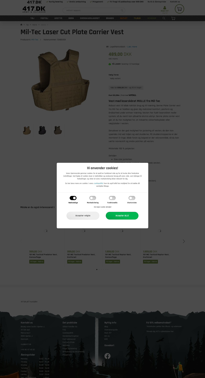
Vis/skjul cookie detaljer (102, 207)
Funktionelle (112, 203)
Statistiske (131, 203)
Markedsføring (93, 203)
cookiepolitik (98, 183)
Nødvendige (73, 203)
